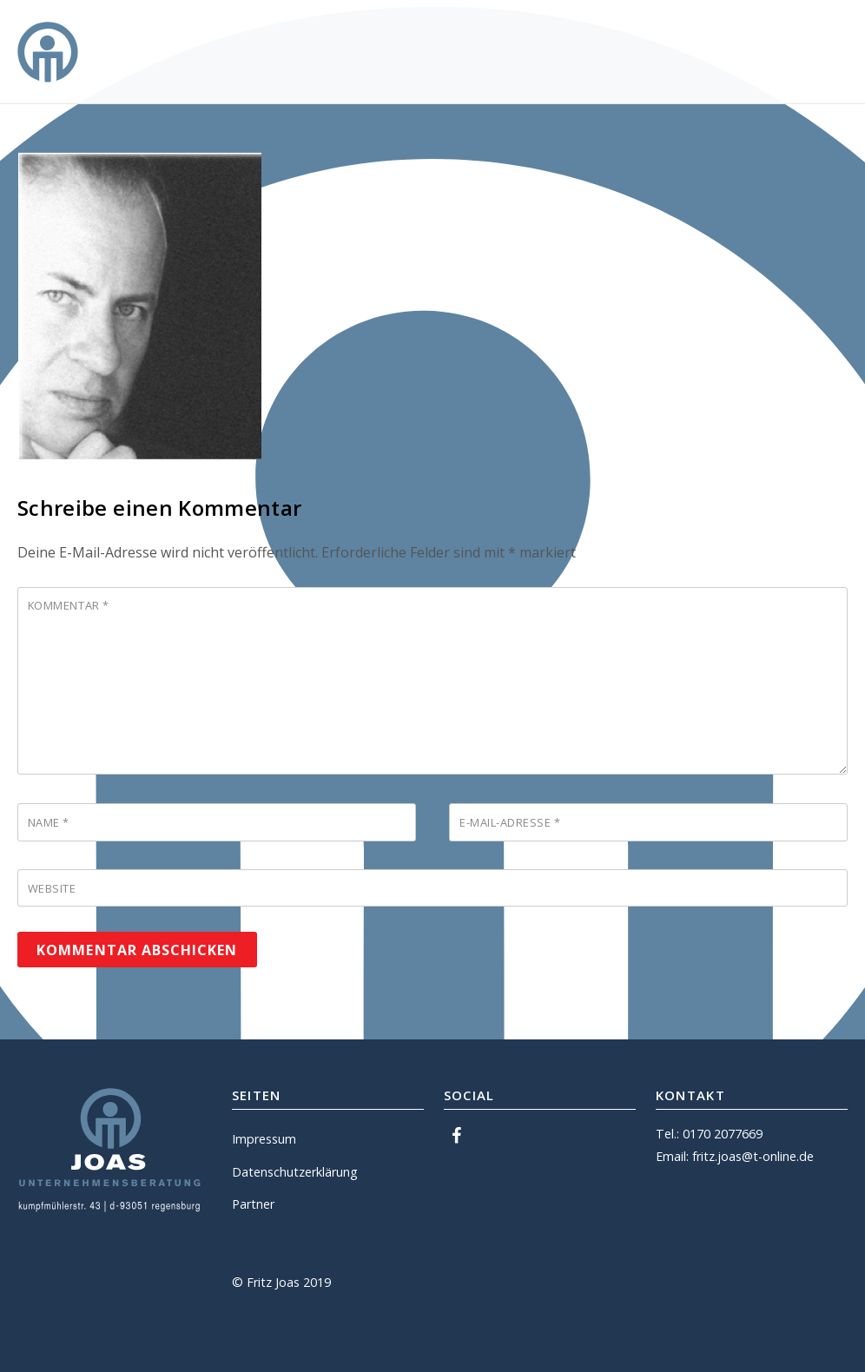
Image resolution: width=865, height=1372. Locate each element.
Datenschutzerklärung (295, 1172)
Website (52, 888)
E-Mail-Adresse (509, 822)
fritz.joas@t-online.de (753, 1156)
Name (48, 822)
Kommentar (68, 605)
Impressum (264, 1139)
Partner (253, 1204)
